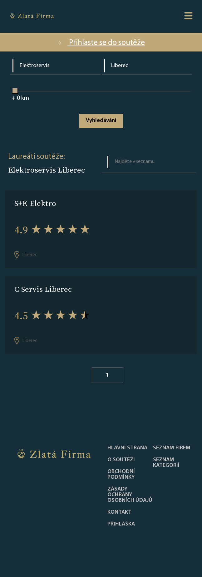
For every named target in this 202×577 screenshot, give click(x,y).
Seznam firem (171, 448)
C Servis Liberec (43, 289)
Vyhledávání (101, 121)
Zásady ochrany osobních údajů (129, 495)
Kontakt (119, 512)
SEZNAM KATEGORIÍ (166, 462)
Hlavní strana (127, 448)
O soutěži (121, 460)
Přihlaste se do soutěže (101, 43)
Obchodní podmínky (121, 474)
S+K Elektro (35, 203)
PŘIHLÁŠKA (121, 524)
